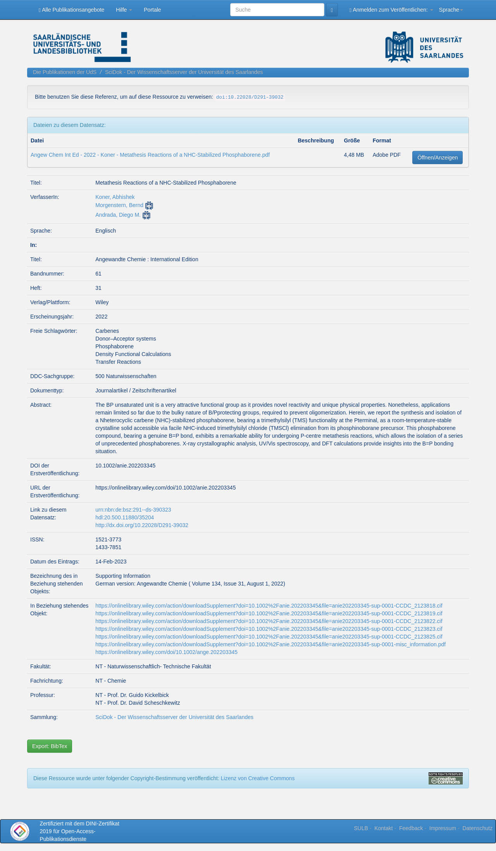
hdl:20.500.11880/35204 (124, 517)
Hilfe (124, 10)
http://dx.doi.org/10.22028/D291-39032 (141, 525)
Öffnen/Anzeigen (437, 157)
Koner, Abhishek (114, 197)
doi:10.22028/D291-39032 (250, 97)
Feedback (411, 828)
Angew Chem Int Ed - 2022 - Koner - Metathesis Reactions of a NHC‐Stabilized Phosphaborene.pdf (150, 155)
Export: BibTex (49, 746)
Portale (152, 10)
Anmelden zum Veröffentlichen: (391, 10)
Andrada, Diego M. (118, 215)
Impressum (442, 828)
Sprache (451, 10)
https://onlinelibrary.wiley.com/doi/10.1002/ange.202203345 (166, 652)
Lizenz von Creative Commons (258, 778)
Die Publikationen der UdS (64, 72)
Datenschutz (477, 828)
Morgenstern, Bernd (119, 205)
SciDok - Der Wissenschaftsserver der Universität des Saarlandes (184, 72)
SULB (361, 828)
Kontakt (383, 828)
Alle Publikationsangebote (71, 10)
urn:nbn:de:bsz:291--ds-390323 (133, 510)
